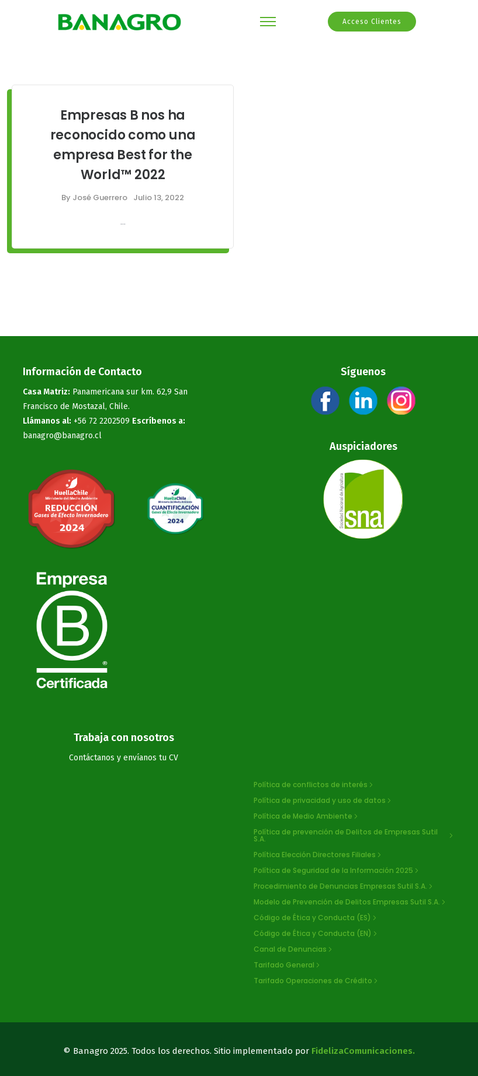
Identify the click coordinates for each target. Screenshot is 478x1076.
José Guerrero (99, 197)
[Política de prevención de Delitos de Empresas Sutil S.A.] (354, 836)
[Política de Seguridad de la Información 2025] (337, 870)
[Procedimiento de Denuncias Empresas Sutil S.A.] (344, 886)
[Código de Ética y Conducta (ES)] (316, 917)
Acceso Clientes (371, 22)
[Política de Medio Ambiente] (307, 816)
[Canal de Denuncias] (294, 949)
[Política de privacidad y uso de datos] (323, 800)
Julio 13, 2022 (158, 197)
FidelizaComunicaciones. (363, 1051)
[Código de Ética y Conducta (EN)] (316, 933)
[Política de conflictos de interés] (314, 784)
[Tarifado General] (288, 965)
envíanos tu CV (150, 758)
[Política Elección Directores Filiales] (318, 854)
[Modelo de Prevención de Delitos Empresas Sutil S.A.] (351, 902)
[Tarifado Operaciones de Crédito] (317, 980)
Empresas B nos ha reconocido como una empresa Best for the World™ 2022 (123, 145)
